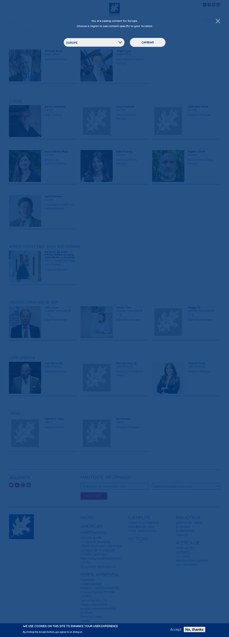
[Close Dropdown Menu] (217, 21)
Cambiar (148, 42)
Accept (175, 630)
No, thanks (194, 630)
